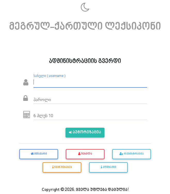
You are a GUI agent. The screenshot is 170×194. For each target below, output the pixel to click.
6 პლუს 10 (43, 115)
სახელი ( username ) (50, 76)
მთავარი (38, 154)
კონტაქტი (108, 167)
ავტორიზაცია (85, 132)
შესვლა (85, 154)
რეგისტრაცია (131, 154)
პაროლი (42, 99)
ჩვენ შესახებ (62, 167)
